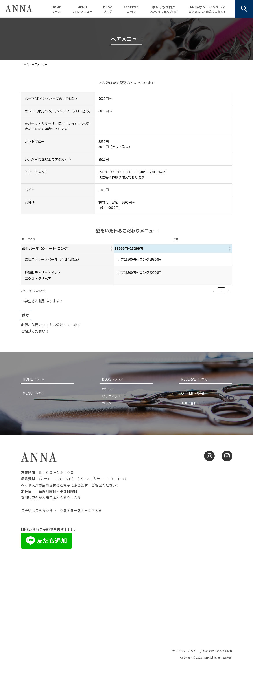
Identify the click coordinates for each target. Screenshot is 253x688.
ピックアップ (111, 396)
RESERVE (131, 9)
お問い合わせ (190, 403)
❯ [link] (229, 290)
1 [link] (221, 290)
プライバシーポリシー (185, 651)
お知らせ (108, 389)
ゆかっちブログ (163, 9)
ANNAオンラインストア (207, 9)
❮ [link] (214, 290)
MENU (82, 9)
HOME (56, 9)
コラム (106, 403)
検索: (176, 238)
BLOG (108, 9)
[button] (135, 248)
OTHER (193, 393)
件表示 (31, 238)
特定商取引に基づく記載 (217, 651)
